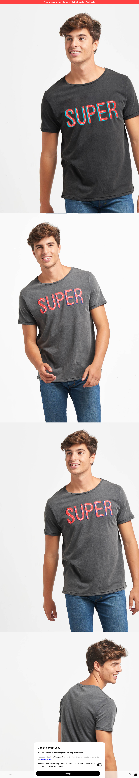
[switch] (99, 764)
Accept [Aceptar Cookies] (67, 773)
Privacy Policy (46, 759)
